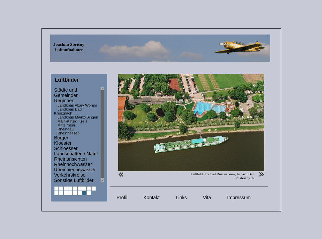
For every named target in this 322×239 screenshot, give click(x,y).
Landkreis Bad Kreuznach (68, 111)
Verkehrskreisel (70, 175)
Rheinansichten (70, 159)
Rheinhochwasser (73, 164)
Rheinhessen (68, 133)
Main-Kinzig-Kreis (72, 121)
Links (181, 197)
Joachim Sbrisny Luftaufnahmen (68, 47)
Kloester (62, 143)
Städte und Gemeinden (66, 92)
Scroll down (102, 180)
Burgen (61, 137)
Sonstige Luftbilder (73, 180)
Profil (122, 197)
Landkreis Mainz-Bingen (77, 117)
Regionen (64, 100)
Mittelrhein (66, 125)
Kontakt (151, 197)
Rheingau (65, 129)
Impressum (239, 197)
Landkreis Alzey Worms (77, 105)
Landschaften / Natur (76, 153)
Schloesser (66, 148)
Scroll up (102, 88)
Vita (207, 197)
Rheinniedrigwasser (75, 169)
